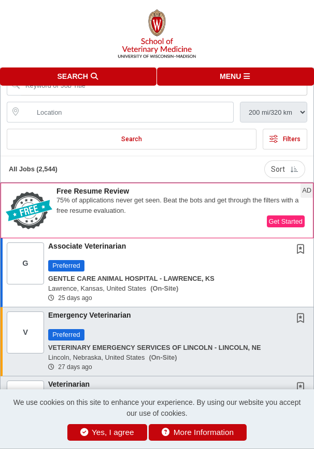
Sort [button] (284, 169)
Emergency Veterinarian (89, 315)
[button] (235, 76)
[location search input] (127, 112)
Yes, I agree (107, 432)
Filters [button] (285, 139)
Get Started (286, 221)
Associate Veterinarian (87, 246)
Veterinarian (69, 384)
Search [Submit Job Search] (131, 139)
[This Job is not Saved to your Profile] (302, 250)
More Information (198, 432)
